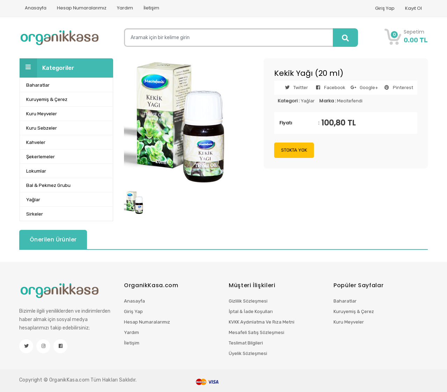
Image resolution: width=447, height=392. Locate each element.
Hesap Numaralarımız (82, 8)
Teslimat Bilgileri (246, 343)
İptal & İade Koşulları (251, 311)
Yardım (125, 8)
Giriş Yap (385, 8)
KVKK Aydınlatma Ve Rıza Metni (261, 322)
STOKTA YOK (294, 150)
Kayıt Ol (413, 8)
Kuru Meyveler (349, 322)
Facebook (328, 87)
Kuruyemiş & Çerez (354, 311)
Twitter (294, 87)
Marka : (327, 100)
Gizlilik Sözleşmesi (248, 301)
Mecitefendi (349, 100)
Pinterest (397, 87)
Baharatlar (345, 301)
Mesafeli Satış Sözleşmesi (256, 332)
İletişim (151, 8)
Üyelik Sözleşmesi (248, 353)
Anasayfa (35, 8)
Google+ (362, 87)
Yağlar (308, 100)
